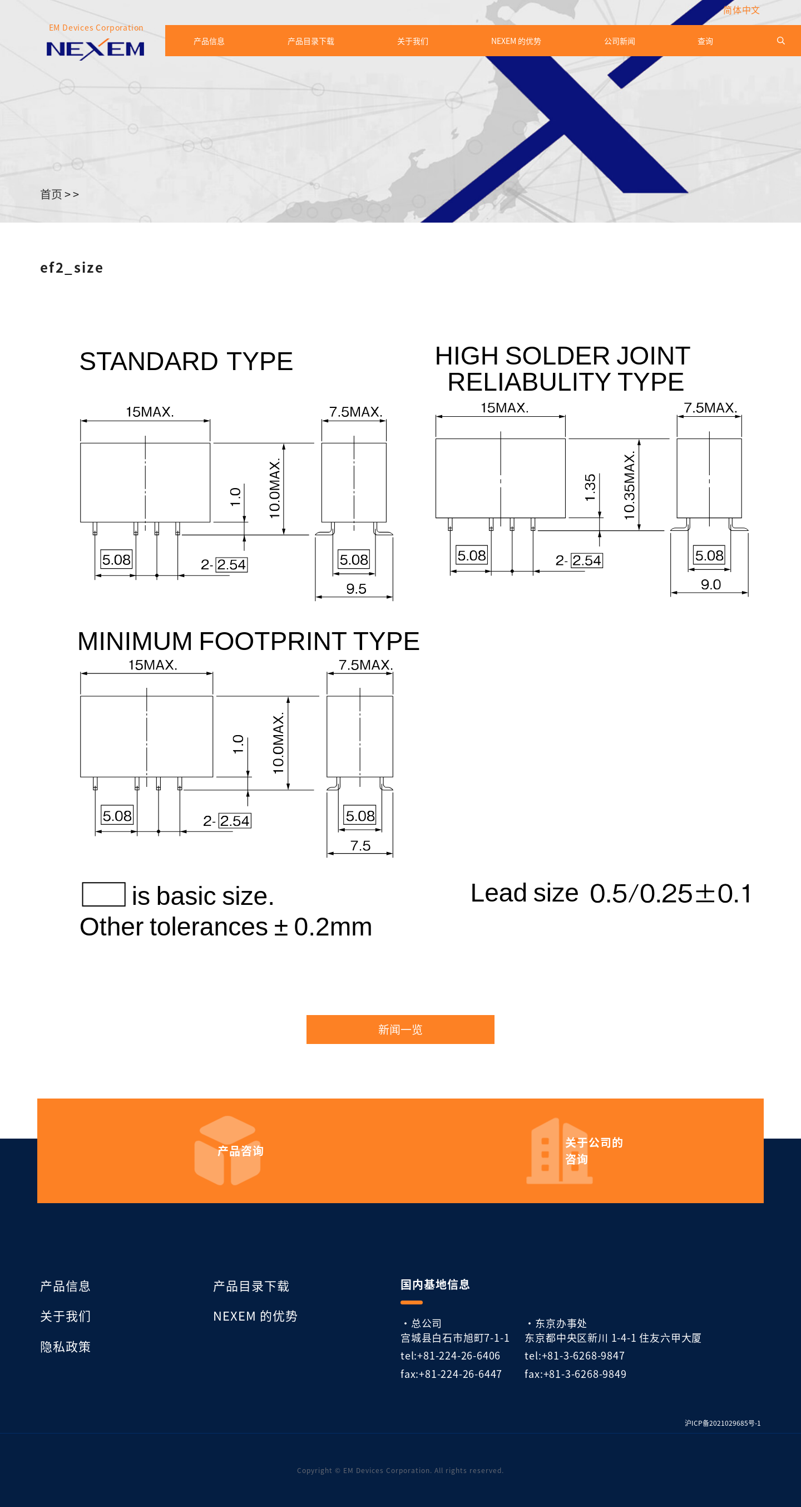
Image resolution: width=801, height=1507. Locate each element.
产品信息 (209, 41)
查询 (705, 41)
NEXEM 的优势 (516, 41)
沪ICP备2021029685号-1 (723, 1422)
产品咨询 (240, 1151)
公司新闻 (619, 41)
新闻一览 (400, 1029)
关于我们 (412, 41)
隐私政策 (65, 1346)
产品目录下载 (311, 41)
